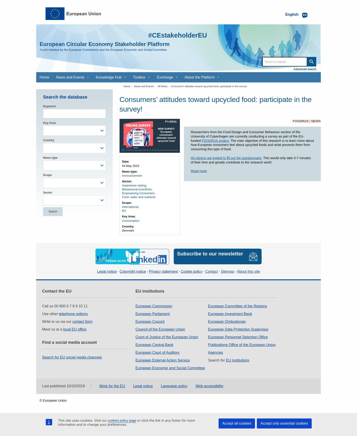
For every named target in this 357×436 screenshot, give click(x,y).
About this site (248, 271)
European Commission (153, 306)
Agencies (215, 352)
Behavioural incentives (137, 189)
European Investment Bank (230, 314)
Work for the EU (112, 386)
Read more (199, 171)
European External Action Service (162, 360)
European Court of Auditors (157, 352)
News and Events (144, 86)
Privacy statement (163, 271)
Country (48, 140)
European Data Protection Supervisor (238, 329)
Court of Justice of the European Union (166, 337)
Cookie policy (191, 271)
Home (127, 86)
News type (50, 157)
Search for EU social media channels (72, 357)
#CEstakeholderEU (176, 35)
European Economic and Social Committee (170, 368)
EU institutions (237, 360)
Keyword (49, 106)
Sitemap (227, 271)
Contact (211, 271)
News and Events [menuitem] (70, 77)
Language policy (174, 386)
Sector (47, 192)
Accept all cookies (236, 423)
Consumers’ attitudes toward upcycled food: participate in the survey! (209, 86)
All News (163, 86)
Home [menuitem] (44, 77)
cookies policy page (122, 420)
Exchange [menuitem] (165, 77)
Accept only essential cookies (284, 423)
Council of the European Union (160, 329)
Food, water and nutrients (139, 197)
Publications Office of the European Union (242, 345)
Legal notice (107, 271)
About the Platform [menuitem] (200, 77)
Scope (47, 175)
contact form (82, 321)
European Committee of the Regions (237, 306)
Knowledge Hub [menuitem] (109, 77)
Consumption (131, 220)
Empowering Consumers (138, 193)
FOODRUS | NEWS (307, 121)
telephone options (73, 314)
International (130, 207)
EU (124, 210)
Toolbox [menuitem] (139, 77)
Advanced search (305, 69)
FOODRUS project (215, 141)
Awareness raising (134, 185)
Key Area (49, 123)
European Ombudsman (227, 321)
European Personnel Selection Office (238, 337)
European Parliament (152, 314)
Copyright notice (133, 271)
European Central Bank (154, 345)
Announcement (132, 175)
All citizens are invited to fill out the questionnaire (226, 158)
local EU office (75, 329)
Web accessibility (209, 386)
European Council (149, 321)
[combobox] (74, 130)
